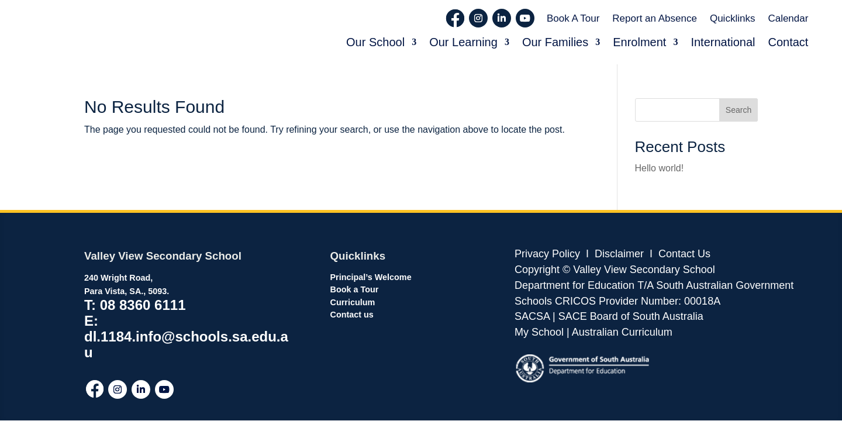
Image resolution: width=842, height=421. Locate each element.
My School (539, 332)
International (723, 42)
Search (738, 110)
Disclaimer (618, 254)
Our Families (555, 42)
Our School (375, 42)
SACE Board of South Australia (630, 316)
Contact (788, 42)
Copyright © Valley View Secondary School (615, 269)
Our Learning (463, 42)
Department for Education (574, 285)
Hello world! (659, 168)
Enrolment (639, 42)
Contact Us (684, 254)
